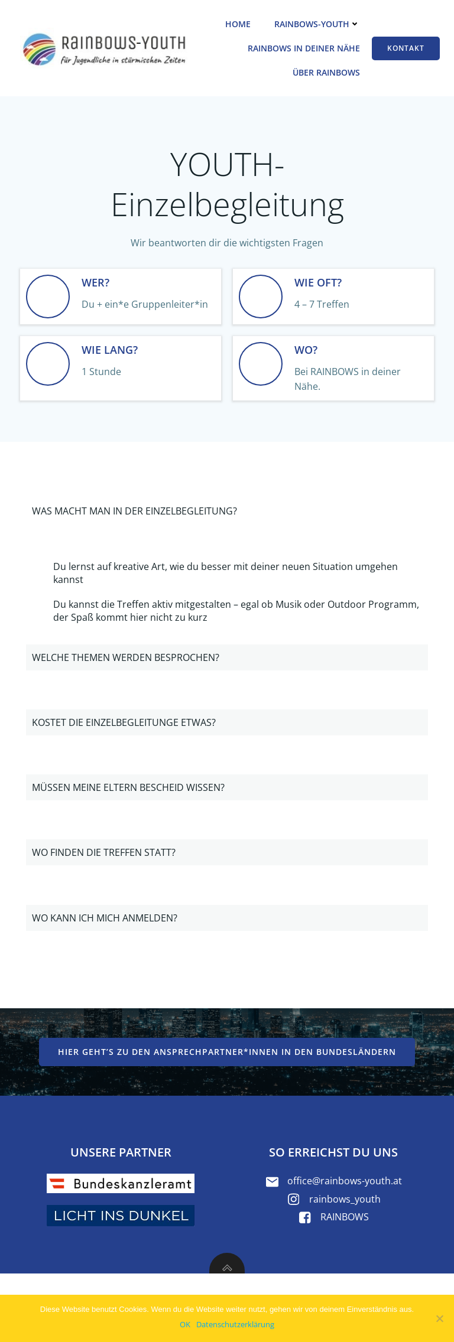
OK (185, 1324)
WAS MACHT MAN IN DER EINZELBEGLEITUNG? (134, 510)
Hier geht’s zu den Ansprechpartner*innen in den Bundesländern (227, 1051)
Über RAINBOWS (326, 72)
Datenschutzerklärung (235, 1324)
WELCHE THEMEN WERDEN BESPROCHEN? (125, 657)
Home (238, 24)
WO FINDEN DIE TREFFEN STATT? (104, 852)
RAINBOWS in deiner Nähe (304, 48)
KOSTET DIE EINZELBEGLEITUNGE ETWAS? (124, 722)
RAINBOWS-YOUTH (317, 24)
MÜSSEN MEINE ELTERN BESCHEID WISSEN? (128, 787)
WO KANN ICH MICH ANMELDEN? (104, 917)
